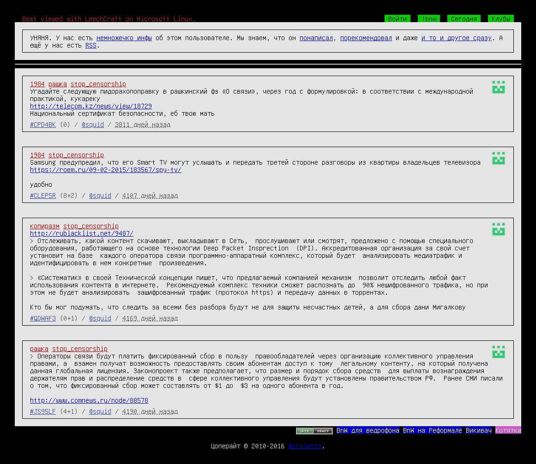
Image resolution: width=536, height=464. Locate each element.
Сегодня (464, 18)
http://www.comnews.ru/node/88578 (89, 400)
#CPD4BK (43, 124)
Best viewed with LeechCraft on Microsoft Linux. (109, 18)
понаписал (316, 37)
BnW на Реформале (432, 430)
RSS (90, 44)
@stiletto (305, 445)
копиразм (45, 225)
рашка (57, 83)
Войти (397, 18)
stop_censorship (98, 83)
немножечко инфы (124, 37)
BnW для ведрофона (368, 430)
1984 (37, 83)
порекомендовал (366, 37)
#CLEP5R (43, 195)
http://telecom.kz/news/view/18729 (91, 105)
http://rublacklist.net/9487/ (81, 233)
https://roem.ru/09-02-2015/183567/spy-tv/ (105, 169)
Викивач (479, 430)
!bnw (429, 18)
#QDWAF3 (43, 317)
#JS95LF (43, 411)
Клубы (501, 18)
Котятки (508, 430)
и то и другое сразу (457, 37)
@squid (93, 124)
